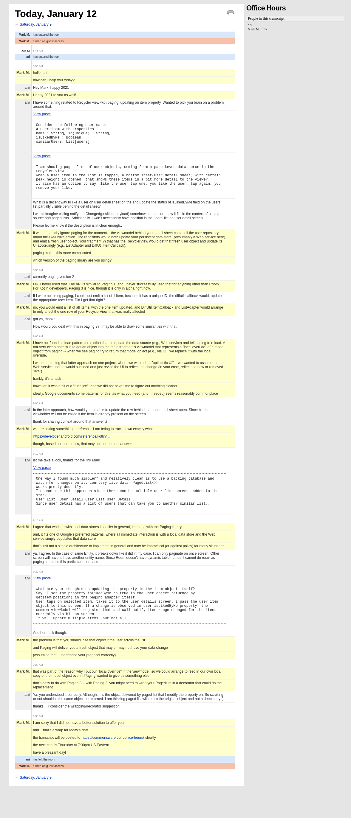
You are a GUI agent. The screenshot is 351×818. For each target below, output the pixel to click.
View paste (42, 114)
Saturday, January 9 (36, 24)
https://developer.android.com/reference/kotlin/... (71, 446)
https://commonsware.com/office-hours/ (113, 761)
